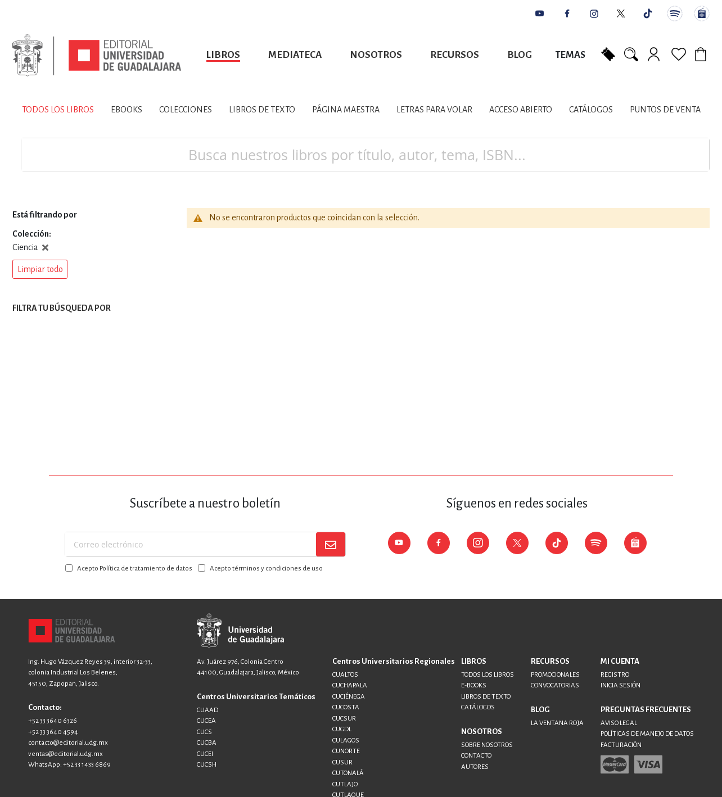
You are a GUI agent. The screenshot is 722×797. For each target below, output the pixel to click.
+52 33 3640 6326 (52, 720)
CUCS (204, 732)
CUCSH (206, 764)
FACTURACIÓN (621, 745)
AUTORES (475, 767)
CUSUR (342, 762)
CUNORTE (346, 751)
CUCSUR (344, 718)
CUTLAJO (345, 784)
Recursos (454, 54)
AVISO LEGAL (619, 723)
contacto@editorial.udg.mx (68, 742)
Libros (223, 54)
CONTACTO (476, 755)
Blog (519, 54)
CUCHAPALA (349, 685)
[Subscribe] (330, 544)
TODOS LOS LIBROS (487, 674)
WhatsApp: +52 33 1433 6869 (69, 764)
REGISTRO (615, 674)
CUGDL (341, 729)
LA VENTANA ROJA (557, 723)
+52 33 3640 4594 (53, 732)
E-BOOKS (473, 685)
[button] (39, 269)
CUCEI (205, 754)
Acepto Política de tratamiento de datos (134, 568)
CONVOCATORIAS (555, 685)
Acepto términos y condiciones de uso (266, 568)
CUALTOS (345, 674)
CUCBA (206, 742)
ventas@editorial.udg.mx (65, 754)
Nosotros (376, 54)
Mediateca (295, 54)
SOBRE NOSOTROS (487, 745)
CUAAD (207, 710)
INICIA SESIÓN (620, 685)
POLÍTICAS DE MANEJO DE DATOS (647, 733)
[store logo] (96, 55)
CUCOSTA (345, 707)
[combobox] (365, 154)
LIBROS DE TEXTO (486, 696)
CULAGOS (345, 740)
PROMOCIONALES (555, 674)
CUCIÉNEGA (348, 696)
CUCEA (206, 720)
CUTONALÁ (348, 773)
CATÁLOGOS (478, 707)
